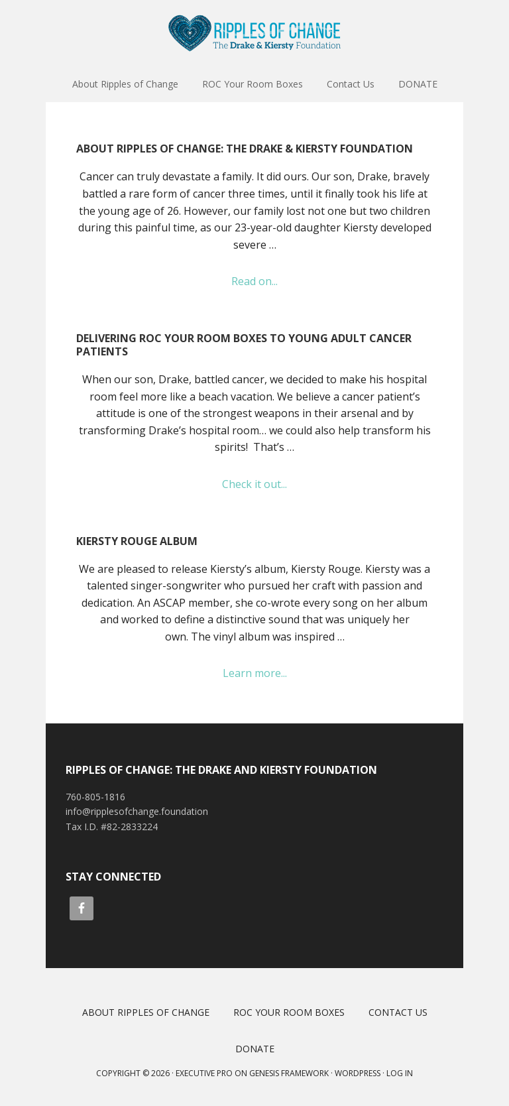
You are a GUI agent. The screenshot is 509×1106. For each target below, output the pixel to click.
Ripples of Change (254, 33)
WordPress (357, 1073)
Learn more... (274, 673)
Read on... (273, 281)
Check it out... (269, 484)
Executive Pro (204, 1073)
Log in (399, 1073)
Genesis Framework (289, 1073)
